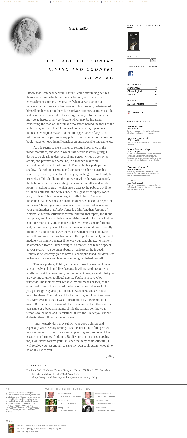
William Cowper (134, 152)
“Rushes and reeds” (135, 126)
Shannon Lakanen (103, 393)
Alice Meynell (133, 129)
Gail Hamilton (79, 28)
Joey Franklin (35, 407)
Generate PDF (137, 113)
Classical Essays (13, 2)
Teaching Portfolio (88, 2)
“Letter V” (131, 180)
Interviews (33, 2)
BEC (70, 2)
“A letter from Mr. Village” (139, 149)
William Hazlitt (133, 140)
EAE (46, 2)
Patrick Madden (101, 401)
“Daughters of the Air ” (137, 167)
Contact (145, 2)
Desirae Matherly (102, 408)
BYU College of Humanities (20, 404)
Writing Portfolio (114, 2)
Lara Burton (13, 410)
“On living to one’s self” (138, 138)
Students (58, 2)
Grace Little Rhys (134, 169)
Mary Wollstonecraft (135, 183)
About (132, 2)
